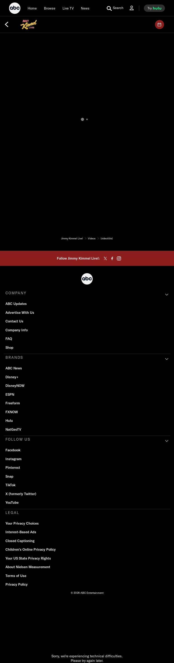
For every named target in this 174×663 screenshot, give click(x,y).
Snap (9, 476)
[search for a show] (115, 8)
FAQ (8, 338)
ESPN (9, 394)
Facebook (12, 450)
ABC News (13, 368)
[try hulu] (154, 8)
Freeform (12, 403)
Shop (9, 347)
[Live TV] (68, 8)
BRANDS (14, 357)
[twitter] (105, 258)
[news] (85, 8)
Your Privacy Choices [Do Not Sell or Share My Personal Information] (22, 523)
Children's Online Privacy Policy (30, 549)
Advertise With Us (19, 312)
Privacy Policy (16, 584)
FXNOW (11, 412)
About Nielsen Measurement (27, 567)
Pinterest (12, 467)
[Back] (7, 24)
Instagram (13, 459)
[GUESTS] (159, 24)
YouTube (12, 502)
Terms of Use (15, 576)
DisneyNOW (14, 385)
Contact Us (14, 321)
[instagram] (119, 258)
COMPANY (16, 293)
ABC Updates (16, 304)
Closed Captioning (19, 541)
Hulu (9, 420)
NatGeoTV (13, 429)
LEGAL (12, 513)
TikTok (10, 485)
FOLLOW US (17, 439)
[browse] (49, 8)
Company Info (16, 330)
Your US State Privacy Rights (28, 558)
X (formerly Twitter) (20, 494)
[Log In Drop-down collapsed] (131, 8)
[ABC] (14, 8)
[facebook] (112, 258)
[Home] (32, 8)
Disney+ (11, 377)
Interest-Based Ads (20, 532)
